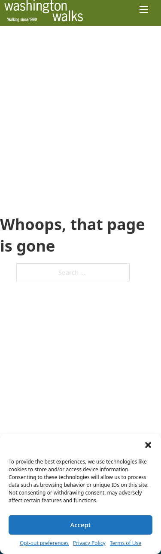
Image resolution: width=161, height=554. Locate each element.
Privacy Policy (89, 543)
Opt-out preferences (44, 543)
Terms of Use (125, 543)
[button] (148, 445)
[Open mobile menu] (144, 9)
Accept (80, 524)
